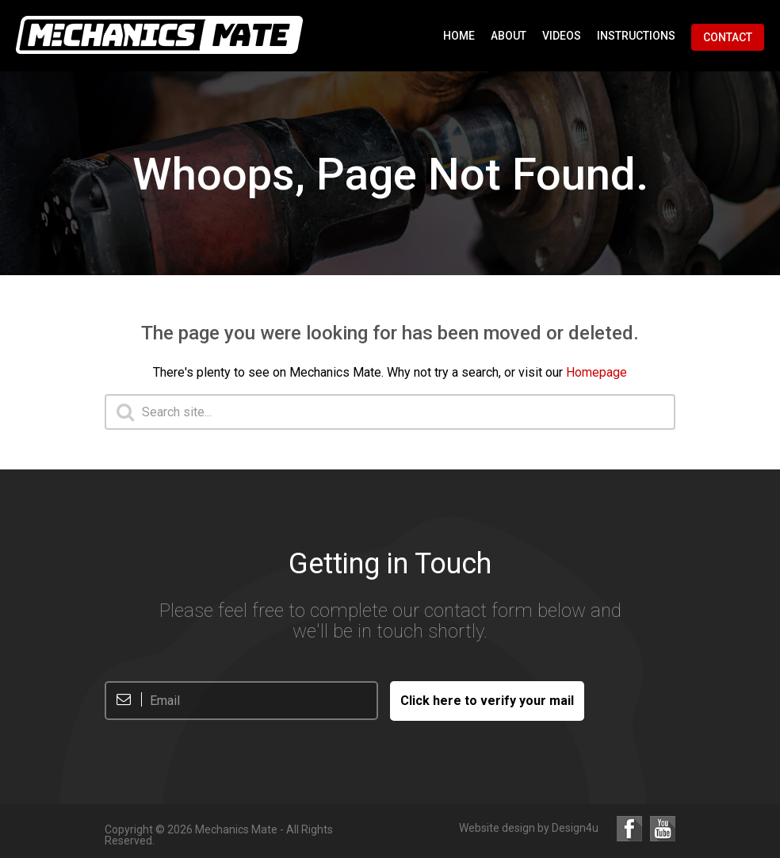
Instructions (636, 35)
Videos (561, 35)
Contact (727, 37)
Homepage (596, 372)
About (508, 35)
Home (459, 35)
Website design (497, 828)
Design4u (575, 828)
